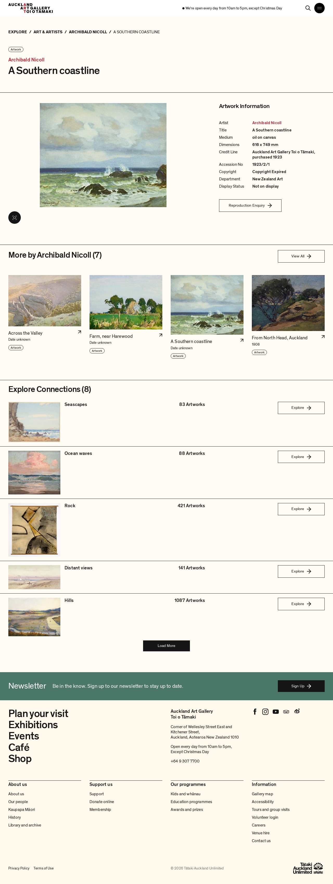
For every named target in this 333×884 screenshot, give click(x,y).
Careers (258, 825)
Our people (18, 802)
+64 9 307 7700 (185, 761)
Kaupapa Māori (21, 809)
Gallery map (262, 794)
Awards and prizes (187, 809)
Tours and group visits (271, 809)
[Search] (308, 8)
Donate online (101, 802)
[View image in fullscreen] (14, 217)
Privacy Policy (18, 868)
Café (18, 747)
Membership (100, 809)
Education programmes (191, 802)
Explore (301, 407)
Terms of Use (44, 868)
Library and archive (24, 825)
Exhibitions (33, 725)
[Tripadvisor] (286, 712)
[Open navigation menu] (319, 8)
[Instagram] (265, 712)
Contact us (261, 841)
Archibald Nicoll (26, 60)
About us (16, 794)
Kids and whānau (185, 794)
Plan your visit (38, 714)
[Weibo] (296, 712)
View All (301, 256)
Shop (19, 759)
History (14, 817)
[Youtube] (276, 712)
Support (96, 794)
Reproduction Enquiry (250, 205)
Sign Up (301, 686)
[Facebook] (255, 712)
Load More (166, 645)
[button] (44, 317)
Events (23, 736)
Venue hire (261, 833)
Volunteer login (265, 817)
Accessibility (263, 802)
